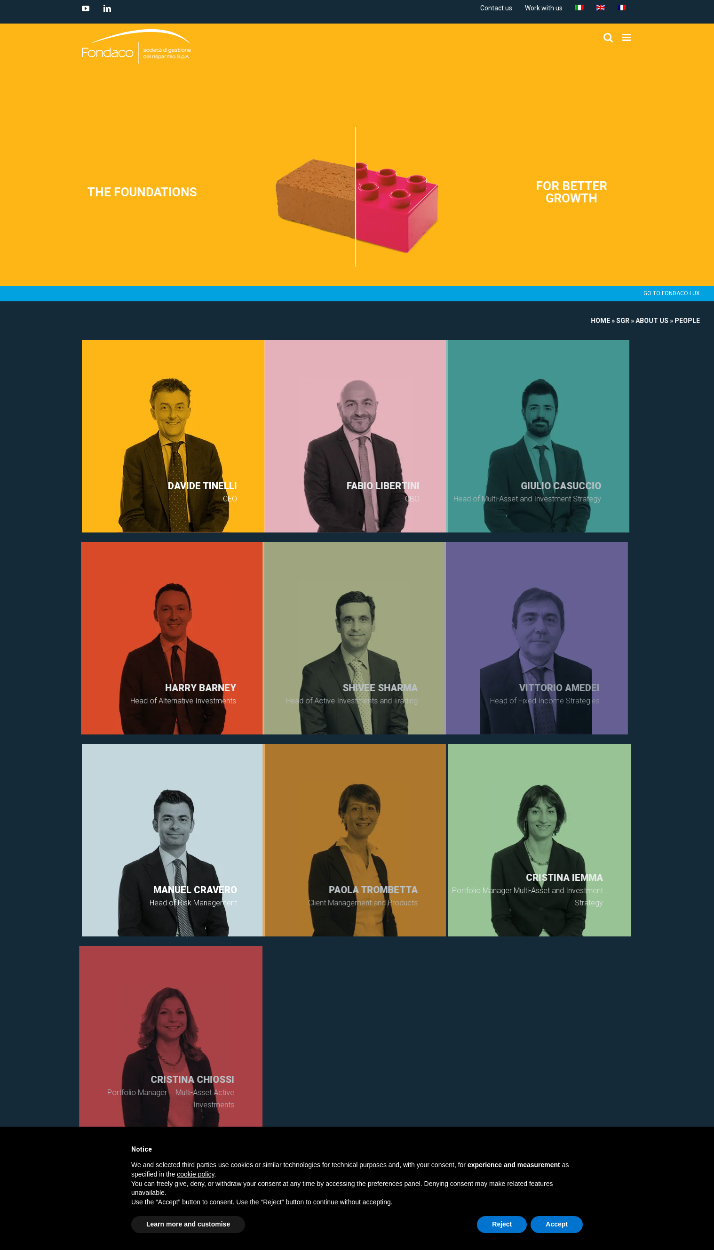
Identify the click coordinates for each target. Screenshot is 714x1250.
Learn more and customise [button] (188, 1224)
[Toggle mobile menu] (627, 37)
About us (650, 320)
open (171, 436)
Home (599, 320)
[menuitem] (579, 8)
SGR (621, 320)
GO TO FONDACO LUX (671, 293)
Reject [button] (502, 1224)
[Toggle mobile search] (608, 37)
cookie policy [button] (195, 1174)
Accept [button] (557, 1224)
